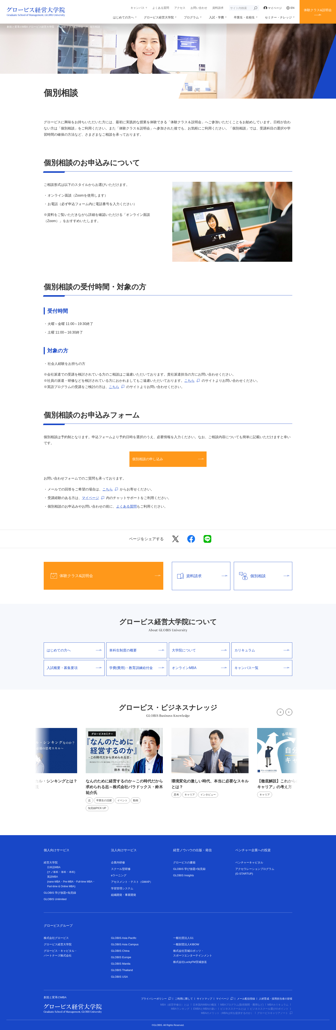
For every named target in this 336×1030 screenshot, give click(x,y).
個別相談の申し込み (168, 459)
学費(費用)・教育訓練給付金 (136, 668)
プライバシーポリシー (156, 998)
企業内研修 (118, 862)
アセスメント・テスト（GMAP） (132, 881)
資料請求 (218, 7)
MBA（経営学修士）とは (174, 1004)
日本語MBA (53, 867)
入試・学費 (216, 17)
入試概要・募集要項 (74, 668)
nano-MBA (54, 881)
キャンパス (137, 7)
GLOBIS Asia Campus (125, 944)
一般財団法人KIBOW (186, 944)
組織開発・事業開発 (123, 894)
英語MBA (52, 876)
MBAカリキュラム (277, 1004)
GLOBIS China (120, 950)
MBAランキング (180, 1008)
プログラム (191, 17)
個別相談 (261, 576)
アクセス (179, 7)
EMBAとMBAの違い (204, 1008)
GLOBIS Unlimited (55, 899)
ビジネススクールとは (233, 1008)
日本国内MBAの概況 (204, 1004)
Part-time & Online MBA (60, 886)
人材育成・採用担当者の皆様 (275, 998)
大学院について (199, 650)
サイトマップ (204, 998)
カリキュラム (261, 650)
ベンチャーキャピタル (249, 862)
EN (290, 8)
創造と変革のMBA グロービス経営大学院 (30, 26)
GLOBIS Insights (183, 875)
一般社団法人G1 (183, 938)
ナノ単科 (53, 872)
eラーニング (118, 875)
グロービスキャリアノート (274, 1013)
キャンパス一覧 (261, 668)
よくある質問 (160, 7)
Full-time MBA (84, 881)
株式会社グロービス (56, 938)
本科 (71, 872)
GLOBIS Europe (121, 957)
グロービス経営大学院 (159, 17)
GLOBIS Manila (120, 963)
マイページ (273, 8)
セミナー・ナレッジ (278, 17)
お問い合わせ (198, 7)
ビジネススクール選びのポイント (269, 1008)
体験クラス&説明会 (318, 10)
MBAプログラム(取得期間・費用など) (242, 1004)
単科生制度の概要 (136, 650)
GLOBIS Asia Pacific (123, 938)
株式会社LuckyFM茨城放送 (190, 962)
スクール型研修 (120, 869)
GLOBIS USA (119, 976)
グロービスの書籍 (184, 862)
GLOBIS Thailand (122, 970)
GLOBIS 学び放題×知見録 (60, 892)
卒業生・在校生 (244, 17)
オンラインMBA (199, 668)
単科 (63, 872)
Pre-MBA (68, 881)
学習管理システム (122, 888)
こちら (189, 380)
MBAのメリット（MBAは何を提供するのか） (227, 1013)
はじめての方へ (123, 17)
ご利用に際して (184, 998)
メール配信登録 (246, 998)
